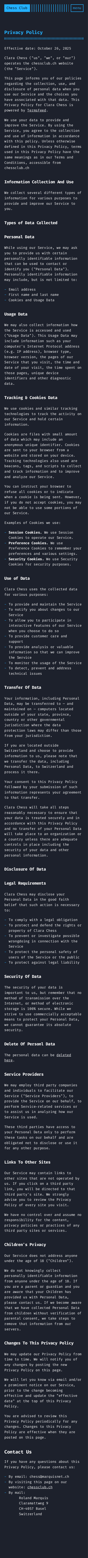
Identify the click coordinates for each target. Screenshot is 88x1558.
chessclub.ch (39, 1487)
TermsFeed (36, 110)
